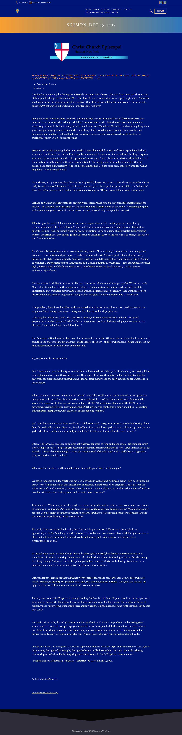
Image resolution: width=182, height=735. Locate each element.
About (96, 9)
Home (88, 9)
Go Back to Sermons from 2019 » (45, 692)
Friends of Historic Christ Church (102, 12)
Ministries (116, 9)
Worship (105, 9)
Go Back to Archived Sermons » (45, 679)
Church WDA (89, 731)
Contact (128, 9)
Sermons (40, 88)
